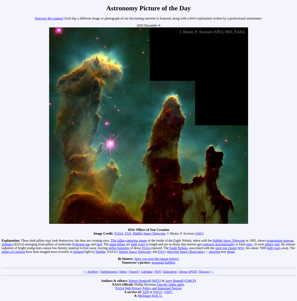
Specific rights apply (170, 284)
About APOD (188, 271)
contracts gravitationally (218, 244)
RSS (158, 271)
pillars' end (272, 244)
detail (231, 251)
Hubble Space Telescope (149, 233)
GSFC (169, 292)
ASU (199, 233)
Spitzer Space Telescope (135, 251)
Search (133, 271)
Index (123, 271)
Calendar (147, 271)
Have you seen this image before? (156, 259)
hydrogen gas (81, 244)
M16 (241, 248)
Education (170, 271)
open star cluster (226, 248)
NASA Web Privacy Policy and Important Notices (148, 288)
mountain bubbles (163, 262)
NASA (118, 233)
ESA (128, 233)
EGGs (146, 248)
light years (138, 244)
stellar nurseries (118, 248)
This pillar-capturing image (129, 240)
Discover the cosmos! (49, 18)
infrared (78, 251)
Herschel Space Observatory (186, 251)
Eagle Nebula (179, 248)
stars (249, 244)
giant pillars (117, 244)
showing (214, 251)
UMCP (190, 281)
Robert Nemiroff (140, 281)
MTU (156, 281)
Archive (92, 271)
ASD (145, 292)
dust (99, 244)
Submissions (108, 271)
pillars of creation (13, 251)
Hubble (100, 251)
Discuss (204, 271)
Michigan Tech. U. (150, 295)
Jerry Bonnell (175, 281)
